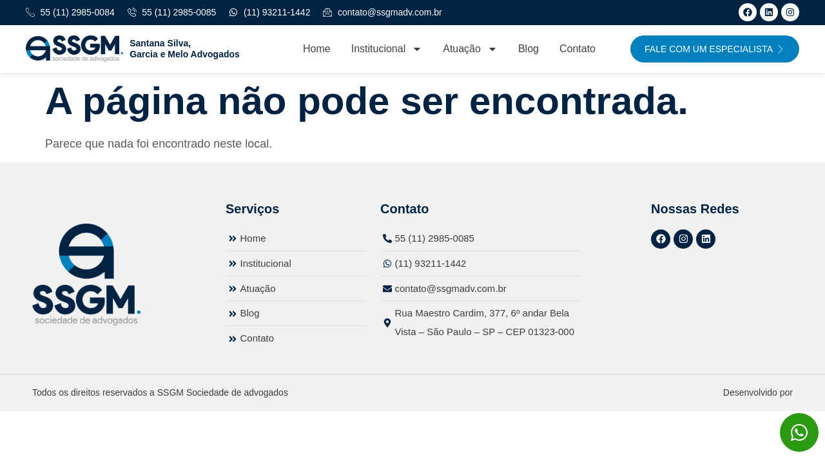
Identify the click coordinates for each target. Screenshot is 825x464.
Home (317, 48)
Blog (528, 48)
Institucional (387, 49)
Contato (577, 48)
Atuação (470, 49)
